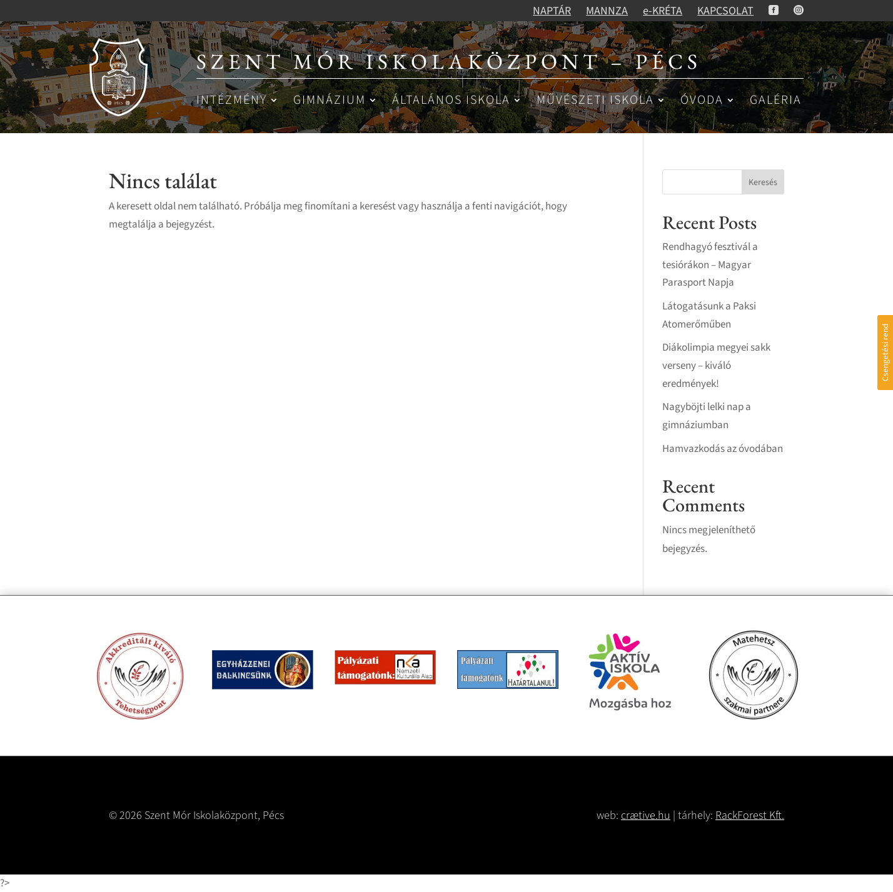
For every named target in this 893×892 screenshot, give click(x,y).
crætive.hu (645, 815)
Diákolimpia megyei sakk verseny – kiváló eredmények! (716, 365)
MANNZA (607, 11)
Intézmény (231, 101)
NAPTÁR (552, 11)
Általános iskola (451, 101)
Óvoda (702, 101)
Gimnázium (329, 101)
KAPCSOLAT (725, 11)
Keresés (763, 182)
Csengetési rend (885, 352)
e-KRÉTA (662, 11)
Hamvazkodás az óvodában (722, 448)
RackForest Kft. (749, 815)
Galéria (776, 101)
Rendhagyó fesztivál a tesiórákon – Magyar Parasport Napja (710, 265)
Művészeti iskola (595, 101)
